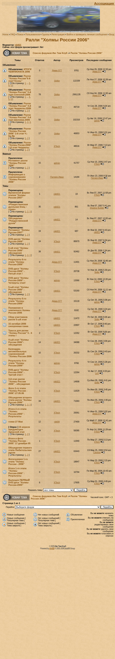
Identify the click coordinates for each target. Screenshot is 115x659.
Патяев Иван (57, 177)
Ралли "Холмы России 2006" (57, 39)
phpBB (51, 548)
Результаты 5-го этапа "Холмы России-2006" (17, 301)
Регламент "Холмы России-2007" (18, 231)
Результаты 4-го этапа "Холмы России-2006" (17, 363)
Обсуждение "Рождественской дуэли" (18, 220)
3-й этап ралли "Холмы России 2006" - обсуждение (19, 381)
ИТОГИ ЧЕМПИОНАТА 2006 (19, 70)
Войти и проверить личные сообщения (87, 34)
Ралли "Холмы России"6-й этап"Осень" (19, 78)
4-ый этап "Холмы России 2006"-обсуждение (18, 342)
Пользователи (32, 34)
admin (97, 121)
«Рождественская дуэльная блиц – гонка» (18, 207)
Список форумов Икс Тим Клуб (50, 53)
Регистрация (58, 34)
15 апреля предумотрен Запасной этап (19, 429)
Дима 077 (57, 70)
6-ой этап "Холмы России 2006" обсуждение (18, 250)
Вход (111, 34)
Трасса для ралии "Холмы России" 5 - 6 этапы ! (20, 333)
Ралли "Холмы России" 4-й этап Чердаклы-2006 (19, 106)
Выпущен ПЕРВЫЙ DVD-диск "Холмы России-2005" (19, 482)
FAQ (12, 34)
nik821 (18, 45)
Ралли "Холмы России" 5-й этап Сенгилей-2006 (19, 92)
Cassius (97, 452)
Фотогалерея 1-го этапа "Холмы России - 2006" (18, 461)
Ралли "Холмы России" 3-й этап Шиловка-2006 (19, 117)
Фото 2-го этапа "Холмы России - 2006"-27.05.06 (17, 390)
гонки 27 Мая (15, 421)
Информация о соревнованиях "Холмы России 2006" (17, 178)
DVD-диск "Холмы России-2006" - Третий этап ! (18, 372)
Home (5, 34)
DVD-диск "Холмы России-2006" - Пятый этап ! (18, 271)
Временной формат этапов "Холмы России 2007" (19, 195)
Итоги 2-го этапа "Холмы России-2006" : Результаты (17, 413)
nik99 (57, 421)
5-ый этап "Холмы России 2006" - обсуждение (18, 289)
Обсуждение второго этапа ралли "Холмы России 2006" (20, 400)
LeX (97, 373)
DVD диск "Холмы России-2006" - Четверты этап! (18, 280)
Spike (57, 80)
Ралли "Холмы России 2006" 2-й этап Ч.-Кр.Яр (19, 132)
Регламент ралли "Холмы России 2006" (18, 163)
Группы (46, 34)
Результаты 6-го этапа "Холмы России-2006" (17, 262)
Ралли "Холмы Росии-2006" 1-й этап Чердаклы (19, 145)
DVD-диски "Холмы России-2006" (19, 240)
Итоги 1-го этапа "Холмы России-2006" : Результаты (17, 472)
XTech (57, 146)
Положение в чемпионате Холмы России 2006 (19, 310)
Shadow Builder (97, 208)
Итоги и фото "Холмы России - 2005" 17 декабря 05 (19, 441)
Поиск (20, 34)
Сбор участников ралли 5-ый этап (17, 318)
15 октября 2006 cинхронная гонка (18, 325)
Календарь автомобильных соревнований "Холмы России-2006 (20, 353)
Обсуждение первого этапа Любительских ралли (20, 450)
